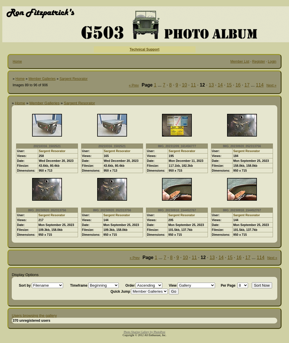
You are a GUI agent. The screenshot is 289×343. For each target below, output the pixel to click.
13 (211, 85)
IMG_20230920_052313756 (242, 146)
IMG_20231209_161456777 (177, 146)
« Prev (134, 85)
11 (193, 85)
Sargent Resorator (73, 79)
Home (17, 62)
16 (238, 85)
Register (258, 62)
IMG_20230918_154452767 (177, 210)
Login (272, 62)
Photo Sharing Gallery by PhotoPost (144, 332)
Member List (240, 62)
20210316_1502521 (47, 146)
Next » (271, 85)
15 (229, 85)
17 (247, 85)
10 (184, 85)
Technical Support (144, 49)
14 (220, 85)
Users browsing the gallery (34, 315)
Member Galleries (42, 79)
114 (260, 85)
